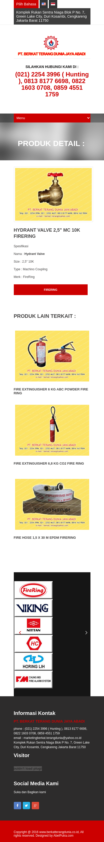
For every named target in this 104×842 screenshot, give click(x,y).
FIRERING (50, 289)
